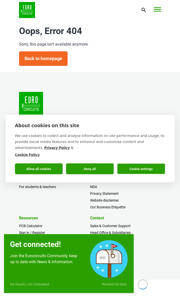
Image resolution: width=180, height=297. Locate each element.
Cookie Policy (27, 154)
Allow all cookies (38, 169)
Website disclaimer (104, 200)
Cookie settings (141, 169)
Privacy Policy (57, 147)
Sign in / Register (32, 233)
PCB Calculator (31, 226)
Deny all (90, 169)
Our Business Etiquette (107, 207)
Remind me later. (115, 284)
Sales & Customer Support (110, 226)
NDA (93, 187)
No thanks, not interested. (30, 284)
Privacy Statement (104, 194)
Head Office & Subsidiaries (110, 233)
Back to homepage (43, 58)
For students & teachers (37, 187)
